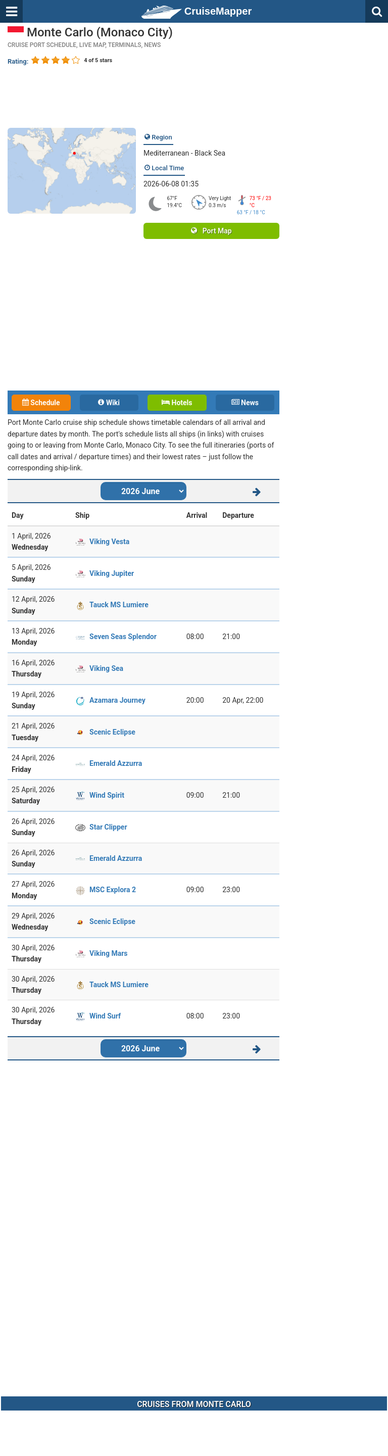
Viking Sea (106, 668)
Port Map (211, 231)
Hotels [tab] (177, 403)
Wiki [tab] (109, 403)
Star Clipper (108, 827)
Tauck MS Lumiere (119, 605)
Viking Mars (108, 953)
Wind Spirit (106, 795)
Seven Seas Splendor (123, 637)
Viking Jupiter (111, 573)
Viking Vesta (109, 542)
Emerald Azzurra (115, 763)
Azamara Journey (117, 700)
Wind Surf (105, 1016)
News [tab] (245, 403)
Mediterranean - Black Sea (184, 153)
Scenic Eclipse (112, 732)
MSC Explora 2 (112, 890)
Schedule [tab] (41, 403)
